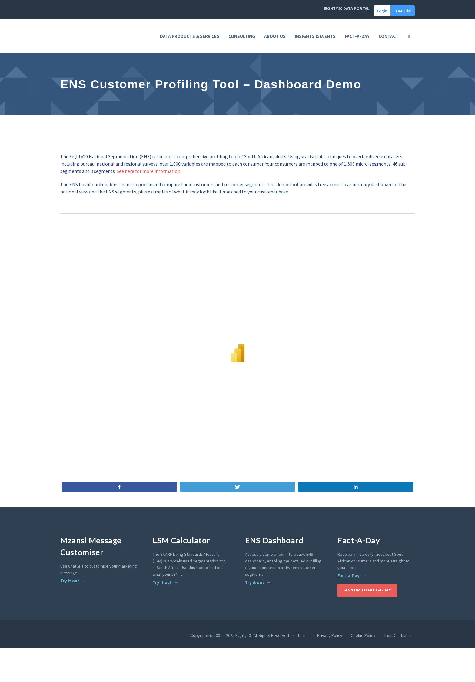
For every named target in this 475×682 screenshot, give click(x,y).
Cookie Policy (363, 654)
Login (382, 11)
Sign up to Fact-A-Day (367, 609)
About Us (275, 36)
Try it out (69, 600)
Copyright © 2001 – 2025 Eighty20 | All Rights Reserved (240, 654)
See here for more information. (149, 190)
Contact (389, 36)
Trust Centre (395, 654)
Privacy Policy (329, 654)
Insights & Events (315, 36)
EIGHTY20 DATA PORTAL (346, 8)
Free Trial (402, 11)
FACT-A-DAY (357, 36)
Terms (303, 654)
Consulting (241, 36)
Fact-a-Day (348, 595)
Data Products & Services (189, 36)
